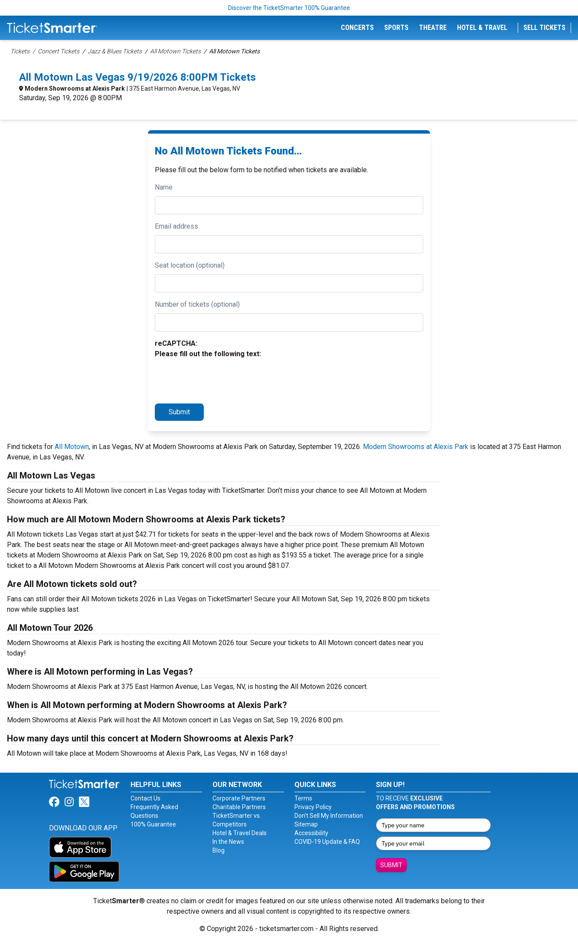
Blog (218, 850)
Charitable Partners (239, 806)
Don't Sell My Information (328, 815)
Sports (396, 27)
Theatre (433, 27)
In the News (228, 841)
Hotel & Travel (482, 27)
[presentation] (221, 380)
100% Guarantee (153, 824)
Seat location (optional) (190, 265)
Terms (303, 798)
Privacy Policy (313, 806)
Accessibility (311, 833)
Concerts (357, 27)
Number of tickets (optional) (197, 304)
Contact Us (145, 798)
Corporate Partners (238, 798)
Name (164, 187)
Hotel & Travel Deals (239, 833)
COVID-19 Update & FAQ (327, 841)
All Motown (72, 447)
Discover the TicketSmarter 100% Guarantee (289, 7)
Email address (176, 226)
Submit (179, 412)
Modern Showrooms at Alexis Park (75, 88)
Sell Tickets (544, 27)
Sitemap (306, 824)
